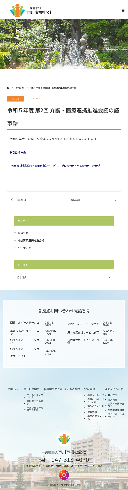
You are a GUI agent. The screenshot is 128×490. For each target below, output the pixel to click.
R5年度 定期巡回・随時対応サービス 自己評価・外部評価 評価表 (55, 165)
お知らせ (16, 98)
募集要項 (92, 412)
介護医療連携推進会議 (31, 240)
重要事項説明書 (116, 410)
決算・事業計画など (116, 404)
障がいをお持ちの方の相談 (35, 408)
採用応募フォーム (96, 417)
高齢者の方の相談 (35, 402)
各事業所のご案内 (53, 390)
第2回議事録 (18, 152)
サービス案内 (32, 389)
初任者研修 (24, 248)
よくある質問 (72, 389)
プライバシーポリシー (116, 415)
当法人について (113, 389)
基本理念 (112, 395)
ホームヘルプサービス (35, 396)
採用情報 (89, 389)
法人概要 (112, 399)
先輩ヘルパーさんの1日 (96, 400)
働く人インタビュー (96, 406)
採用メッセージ (96, 395)
